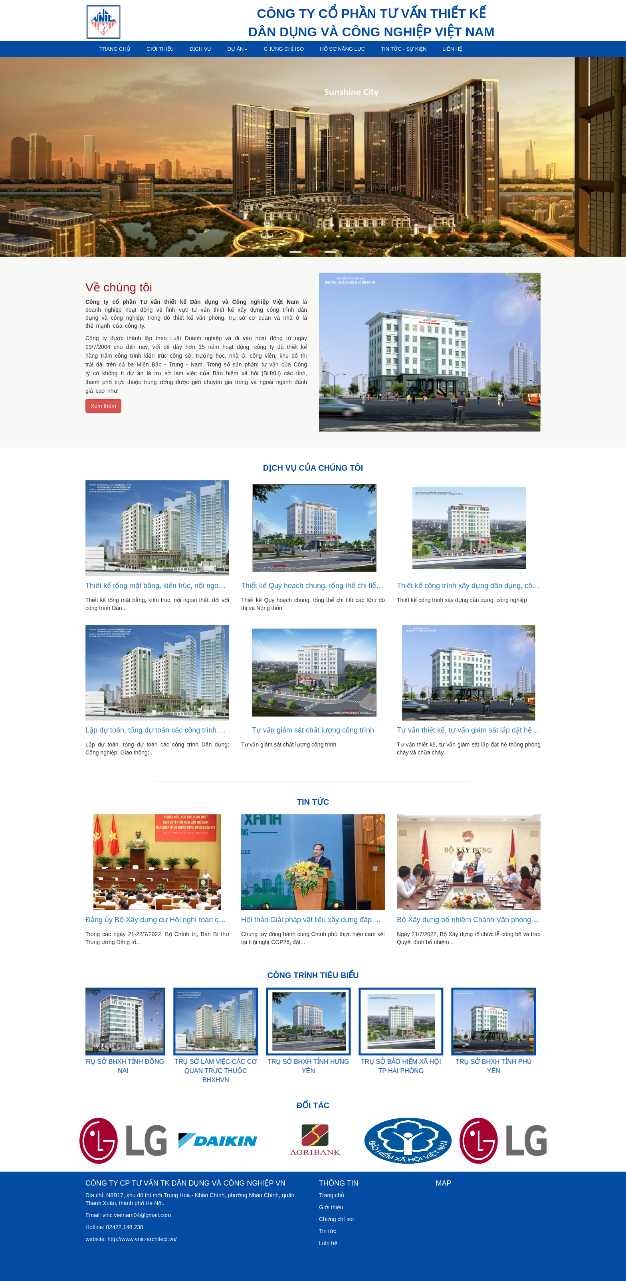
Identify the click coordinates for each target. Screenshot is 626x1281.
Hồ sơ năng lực (342, 49)
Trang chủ (115, 49)
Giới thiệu (160, 49)
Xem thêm (103, 406)
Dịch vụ (200, 49)
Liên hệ (452, 49)
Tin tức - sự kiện (403, 49)
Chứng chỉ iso (283, 49)
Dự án (237, 49)
